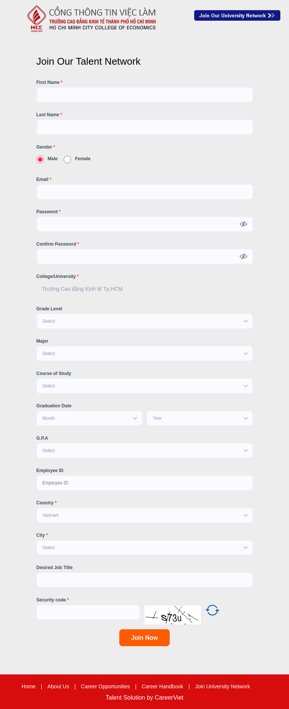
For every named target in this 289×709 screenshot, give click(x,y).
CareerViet (169, 698)
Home (28, 686)
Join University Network (222, 686)
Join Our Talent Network (237, 15)
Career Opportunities (105, 686)
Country (47, 503)
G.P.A (42, 438)
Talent (114, 698)
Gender (46, 147)
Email (44, 179)
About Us (58, 686)
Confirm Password (58, 244)
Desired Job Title (55, 567)
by (151, 698)
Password (49, 212)
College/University (58, 276)
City (42, 535)
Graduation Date (54, 405)
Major (43, 341)
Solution (135, 698)
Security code (53, 600)
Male (47, 159)
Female (77, 159)
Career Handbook (162, 686)
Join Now (144, 638)
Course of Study (54, 373)
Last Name (49, 115)
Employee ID (50, 470)
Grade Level (49, 308)
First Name (50, 82)
